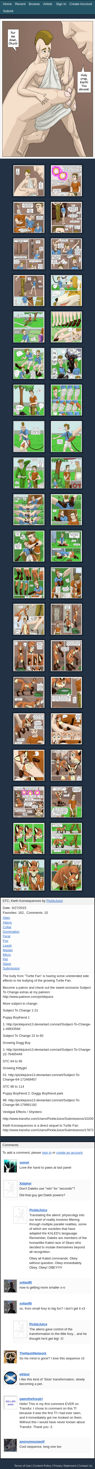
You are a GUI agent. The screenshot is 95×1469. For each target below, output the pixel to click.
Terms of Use (22, 1465)
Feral (6, 936)
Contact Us (85, 1465)
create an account (69, 1152)
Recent (20, 4)
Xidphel (25, 1183)
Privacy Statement (64, 1465)
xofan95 (26, 1282)
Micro (7, 955)
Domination (11, 932)
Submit (8, 11)
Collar (7, 927)
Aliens (7, 922)
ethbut (25, 1374)
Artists (47, 4)
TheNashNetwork (33, 1353)
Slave (7, 964)
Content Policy (42, 1465)
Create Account (80, 4)
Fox (5, 941)
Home (7, 4)
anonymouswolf (32, 1441)
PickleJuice (54, 901)
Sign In (61, 4)
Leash (7, 945)
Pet (5, 959)
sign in (47, 1152)
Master (8, 950)
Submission (11, 968)
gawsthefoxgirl (31, 1399)
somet (24, 1162)
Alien (6, 918)
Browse (34, 4)
